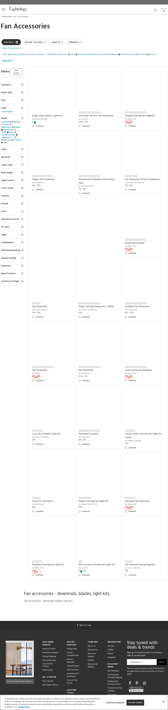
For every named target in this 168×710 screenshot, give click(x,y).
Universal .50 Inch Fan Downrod (101, 113)
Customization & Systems (73, 653)
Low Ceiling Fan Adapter (141, 357)
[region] (84, 702)
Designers (112, 635)
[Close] (163, 702)
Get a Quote (47, 659)
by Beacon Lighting (48, 420)
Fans (14, 16)
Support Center (48, 627)
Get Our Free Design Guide (19, 659)
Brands (110, 632)
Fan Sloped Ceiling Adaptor (143, 543)
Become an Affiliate (92, 644)
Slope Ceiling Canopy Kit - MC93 (101, 296)
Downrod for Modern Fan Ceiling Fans (102, 176)
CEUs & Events (73, 648)
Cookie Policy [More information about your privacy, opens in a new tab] (24, 707)
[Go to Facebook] (130, 662)
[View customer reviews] (136, 667)
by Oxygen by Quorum (137, 177)
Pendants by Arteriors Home (114, 661)
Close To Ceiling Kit (51, 482)
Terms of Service (157, 649)
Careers (91, 638)
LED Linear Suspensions (113, 674)
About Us (92, 624)
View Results (25, 71)
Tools (69, 675)
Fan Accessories (23, 16)
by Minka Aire (133, 116)
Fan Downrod (47, 296)
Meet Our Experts (92, 633)
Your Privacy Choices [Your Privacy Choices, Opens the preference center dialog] (115, 702)
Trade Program (73, 644)
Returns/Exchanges (50, 631)
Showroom (92, 628)
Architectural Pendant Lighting (115, 654)
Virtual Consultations (72, 632)
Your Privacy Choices (47, 643)
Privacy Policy (140, 649)
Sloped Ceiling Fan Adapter (143, 113)
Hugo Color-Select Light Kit (55, 113)
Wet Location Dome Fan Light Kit (102, 543)
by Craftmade (89, 360)
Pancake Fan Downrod (140, 482)
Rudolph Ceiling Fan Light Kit (56, 543)
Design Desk (72, 627)
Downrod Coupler (137, 235)
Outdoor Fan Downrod (140, 296)
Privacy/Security (49, 638)
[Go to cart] (164, 9)
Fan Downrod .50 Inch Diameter (145, 174)
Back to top (84, 603)
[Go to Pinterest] (137, 662)
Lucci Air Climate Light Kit (54, 418)
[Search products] (155, 10)
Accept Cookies (135, 702)
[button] (3, 9)
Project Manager (70, 639)
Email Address (135, 640)
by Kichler (44, 360)
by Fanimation (46, 177)
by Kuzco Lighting (47, 116)
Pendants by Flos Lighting (115, 668)
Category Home (7, 16)
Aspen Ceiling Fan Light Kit (99, 482)
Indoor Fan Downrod (51, 174)
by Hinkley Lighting (136, 424)
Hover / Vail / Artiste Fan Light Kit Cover (144, 419)
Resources (71, 679)
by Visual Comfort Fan (93, 299)
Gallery (111, 628)
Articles (111, 624)
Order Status (47, 648)
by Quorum (88, 116)
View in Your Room (72, 660)
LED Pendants (113, 649)
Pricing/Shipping (49, 634)
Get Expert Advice (50, 663)
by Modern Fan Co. (92, 180)
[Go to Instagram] (144, 662)
